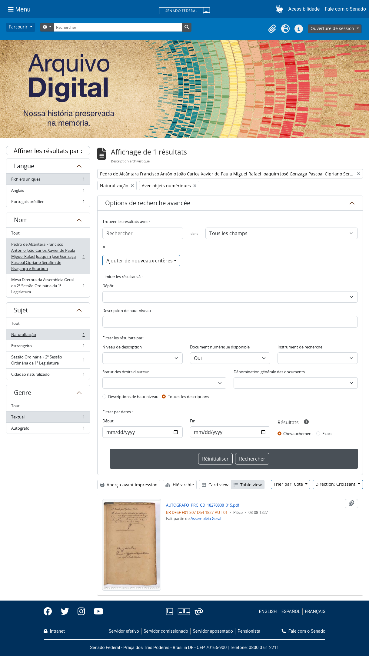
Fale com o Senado (345, 9)
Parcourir (19, 27)
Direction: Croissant (336, 484)
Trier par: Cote (289, 484)
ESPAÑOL (290, 611)
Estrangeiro (48, 347)
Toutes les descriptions (188, 396)
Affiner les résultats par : (48, 151)
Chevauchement (298, 433)
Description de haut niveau (126, 310)
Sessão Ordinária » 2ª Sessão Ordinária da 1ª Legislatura (48, 360)
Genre (22, 392)
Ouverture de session (333, 28)
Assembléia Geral (206, 518)
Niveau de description (122, 347)
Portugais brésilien (48, 202)
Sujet (21, 310)
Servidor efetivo (124, 631)
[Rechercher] (118, 27)
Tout (15, 233)
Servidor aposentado (213, 631)
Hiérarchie (179, 485)
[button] (281, 9)
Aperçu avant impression (129, 485)
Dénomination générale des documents (269, 372)
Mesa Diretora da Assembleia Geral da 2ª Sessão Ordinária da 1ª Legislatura (48, 286)
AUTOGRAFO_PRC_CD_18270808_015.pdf (202, 505)
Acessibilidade (304, 9)
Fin (192, 421)
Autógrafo (48, 429)
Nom (21, 220)
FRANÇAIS (315, 611)
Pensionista (249, 631)
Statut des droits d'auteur (125, 372)
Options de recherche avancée (147, 203)
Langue (24, 166)
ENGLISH (268, 611)
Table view (248, 485)
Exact (327, 433)
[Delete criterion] (103, 247)
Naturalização (48, 335)
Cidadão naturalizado (48, 375)
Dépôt (108, 285)
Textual (48, 418)
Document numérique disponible (220, 347)
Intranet (54, 631)
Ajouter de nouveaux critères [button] (139, 260)
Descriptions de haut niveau (133, 396)
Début (108, 421)
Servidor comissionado (166, 631)
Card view (215, 485)
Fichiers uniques (48, 180)
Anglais (48, 191)
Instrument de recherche (300, 347)
